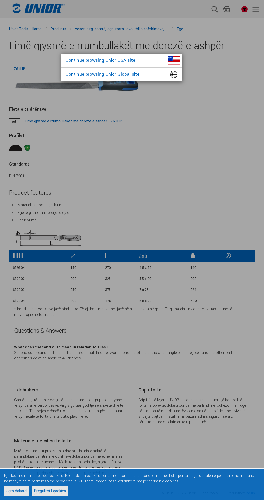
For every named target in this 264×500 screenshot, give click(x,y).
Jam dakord (16, 491)
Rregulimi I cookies (50, 491)
